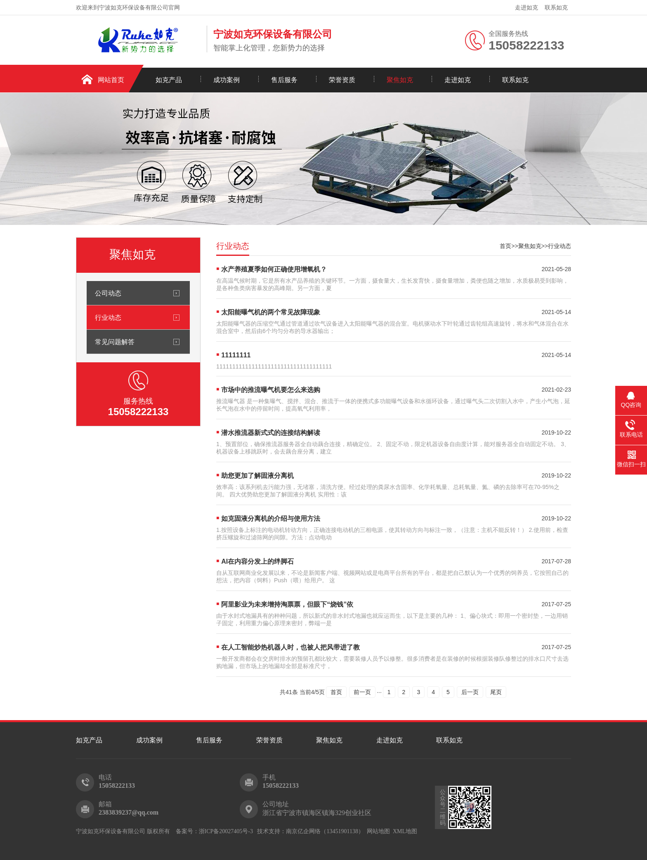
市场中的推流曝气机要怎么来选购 (270, 389)
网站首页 (111, 79)
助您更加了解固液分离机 (257, 475)
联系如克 (556, 7)
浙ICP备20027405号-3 (226, 831)
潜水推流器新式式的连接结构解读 (270, 432)
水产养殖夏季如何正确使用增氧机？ (274, 269)
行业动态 (108, 317)
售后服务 (284, 79)
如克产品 (169, 79)
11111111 (235, 355)
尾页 (496, 692)
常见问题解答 (115, 341)
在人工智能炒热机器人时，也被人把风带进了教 (290, 647)
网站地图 (378, 831)
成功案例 (226, 79)
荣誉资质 (342, 79)
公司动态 (108, 293)
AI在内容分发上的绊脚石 (257, 561)
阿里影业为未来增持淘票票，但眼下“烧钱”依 (287, 604)
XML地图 (405, 831)
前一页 (362, 692)
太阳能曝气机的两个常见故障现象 (270, 312)
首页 (505, 246)
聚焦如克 (400, 79)
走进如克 (526, 7)
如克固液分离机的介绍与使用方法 (270, 518)
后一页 (470, 692)
